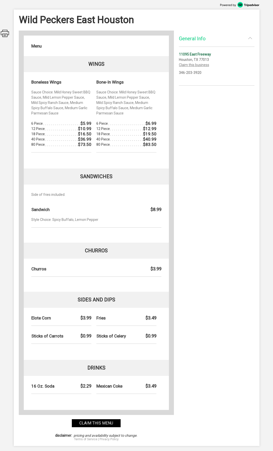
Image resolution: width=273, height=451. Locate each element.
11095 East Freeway (195, 54)
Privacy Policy (109, 439)
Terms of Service (85, 439)
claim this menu (96, 423)
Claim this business (194, 65)
